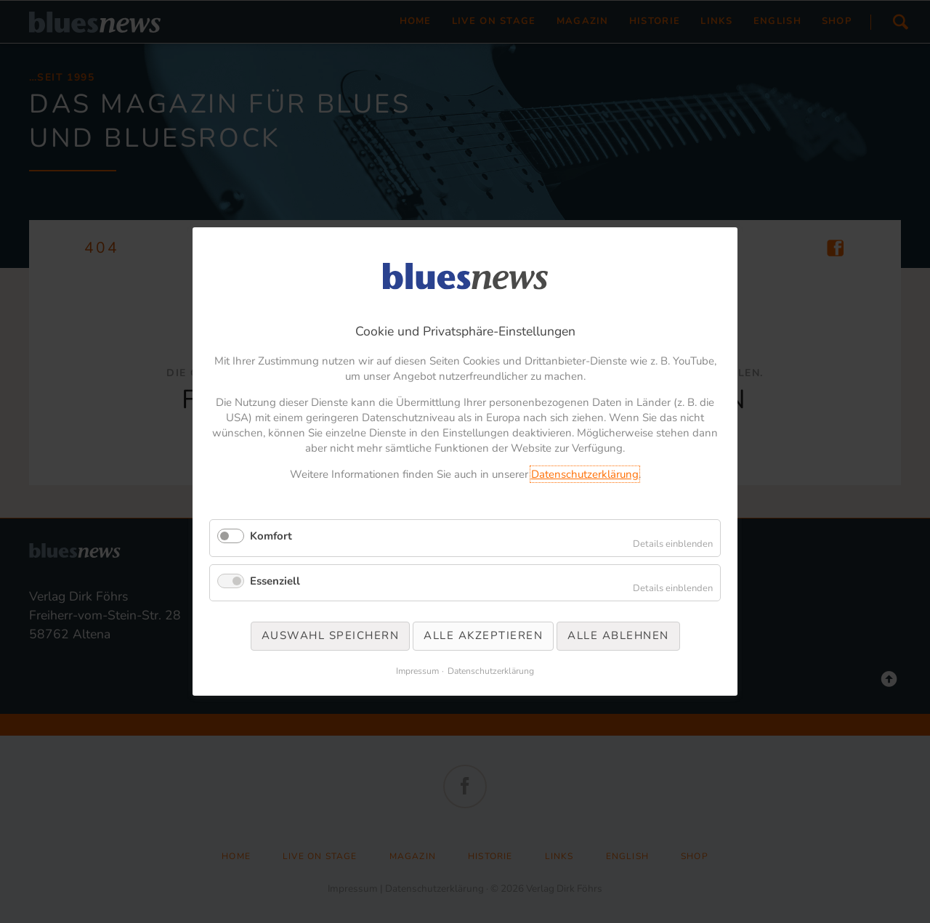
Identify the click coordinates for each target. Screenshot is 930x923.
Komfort (271, 536)
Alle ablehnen (618, 635)
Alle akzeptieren (483, 635)
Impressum (417, 671)
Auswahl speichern (331, 635)
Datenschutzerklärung (585, 474)
